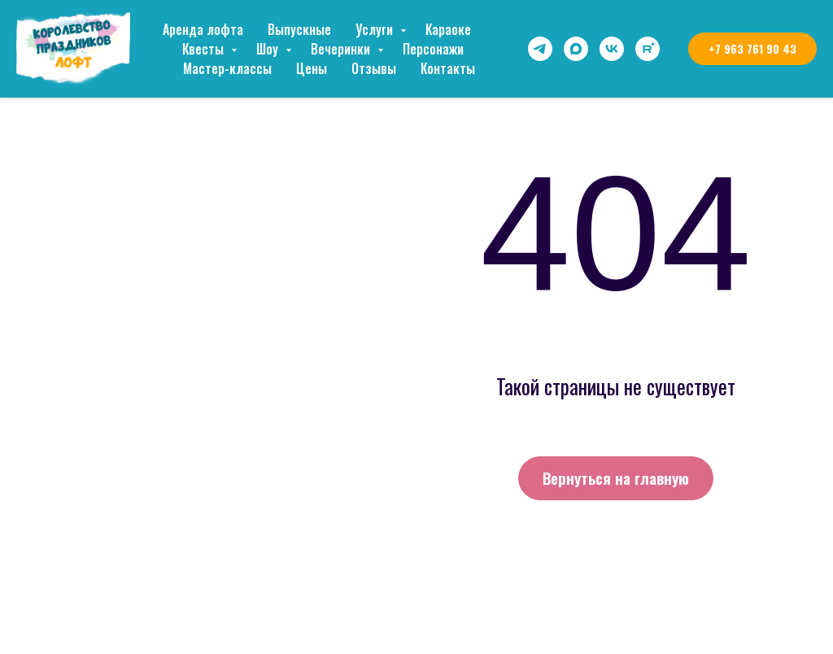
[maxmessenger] (576, 49)
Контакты (448, 68)
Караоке (448, 29)
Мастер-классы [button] (227, 68)
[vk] (612, 49)
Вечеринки (342, 49)
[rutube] (647, 49)
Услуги (375, 29)
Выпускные (299, 29)
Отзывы (373, 68)
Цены (311, 68)
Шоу (268, 49)
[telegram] (540, 49)
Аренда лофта (203, 29)
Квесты (204, 49)
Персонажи (433, 49)
